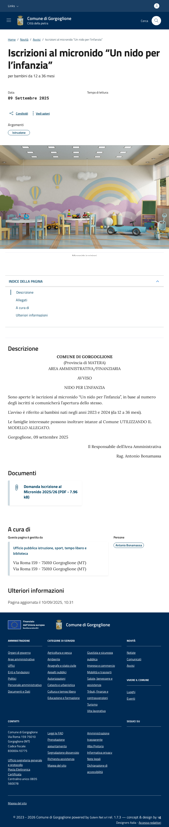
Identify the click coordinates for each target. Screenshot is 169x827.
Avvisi (130, 665)
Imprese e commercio (101, 665)
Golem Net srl (98, 817)
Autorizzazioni (56, 678)
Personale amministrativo (25, 685)
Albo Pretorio (95, 746)
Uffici (11, 665)
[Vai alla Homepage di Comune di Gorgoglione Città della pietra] (46, 20)
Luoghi (131, 692)
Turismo (92, 704)
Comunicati (134, 659)
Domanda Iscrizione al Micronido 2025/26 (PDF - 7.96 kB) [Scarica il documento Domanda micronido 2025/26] (50, 492)
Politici (12, 678)
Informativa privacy (99, 752)
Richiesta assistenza (61, 759)
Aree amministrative (21, 659)
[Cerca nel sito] (156, 20)
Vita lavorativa (96, 710)
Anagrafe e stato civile (62, 665)
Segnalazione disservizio (63, 752)
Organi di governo (19, 652)
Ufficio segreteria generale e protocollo (25, 762)
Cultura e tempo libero (62, 691)
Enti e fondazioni (18, 672)
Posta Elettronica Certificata (19, 771)
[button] (14, 6)
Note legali (94, 759)
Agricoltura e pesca (60, 652)
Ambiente (54, 659)
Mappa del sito (57, 765)
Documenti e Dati (19, 691)
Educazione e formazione (64, 697)
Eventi (131, 698)
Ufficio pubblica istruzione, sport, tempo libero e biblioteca (49, 550)
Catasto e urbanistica (61, 685)
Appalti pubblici (57, 672)
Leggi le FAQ (55, 733)
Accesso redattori (150, 822)
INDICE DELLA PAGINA (26, 281)
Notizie (131, 652)
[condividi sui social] (18, 113)
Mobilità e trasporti (99, 672)
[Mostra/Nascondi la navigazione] (8, 20)
